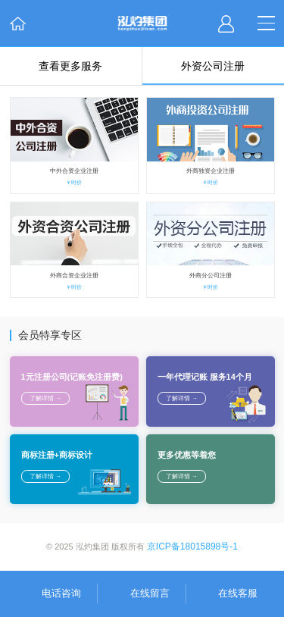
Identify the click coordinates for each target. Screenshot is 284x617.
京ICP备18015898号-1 (192, 546)
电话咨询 (61, 593)
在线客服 (237, 593)
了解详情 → (45, 398)
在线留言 (150, 593)
